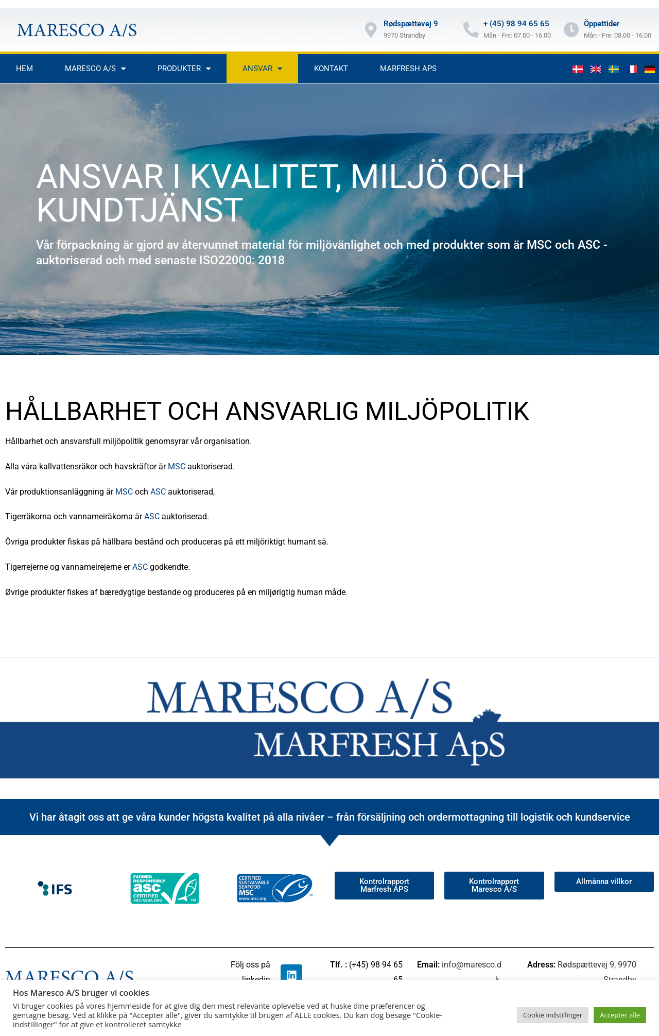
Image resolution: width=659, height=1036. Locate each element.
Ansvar (262, 69)
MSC (176, 466)
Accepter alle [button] (620, 1015)
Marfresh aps (408, 68)
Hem (24, 68)
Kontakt (331, 68)
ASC (158, 492)
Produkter (184, 69)
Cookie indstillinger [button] (552, 1015)
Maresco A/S (95, 69)
